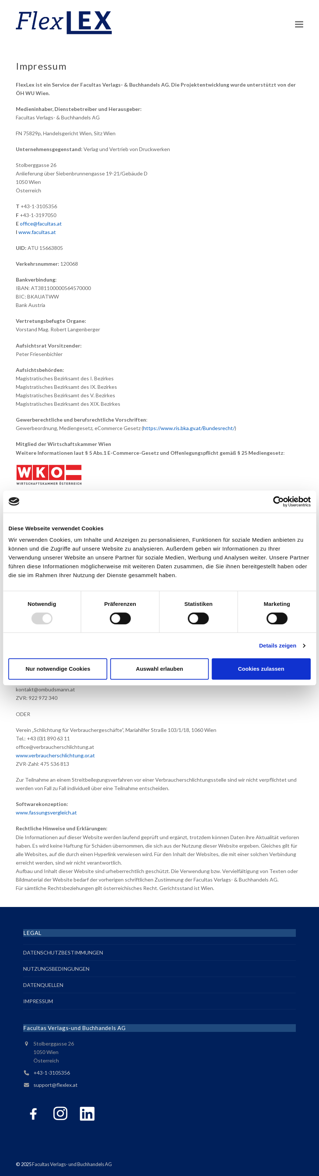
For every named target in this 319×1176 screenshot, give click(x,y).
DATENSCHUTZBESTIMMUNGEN (63, 952)
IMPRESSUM (38, 1001)
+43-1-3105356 (51, 1072)
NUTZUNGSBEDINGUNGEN (56, 969)
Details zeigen (277, 645)
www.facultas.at (37, 232)
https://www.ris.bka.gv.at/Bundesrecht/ (189, 428)
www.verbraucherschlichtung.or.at (55, 755)
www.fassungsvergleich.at (46, 812)
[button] (299, 24)
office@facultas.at (41, 223)
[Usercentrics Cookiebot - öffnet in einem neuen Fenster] (278, 501)
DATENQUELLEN (43, 985)
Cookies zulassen (261, 669)
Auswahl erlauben (159, 669)
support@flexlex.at (55, 1085)
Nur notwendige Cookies (57, 669)
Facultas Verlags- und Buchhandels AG (72, 1164)
